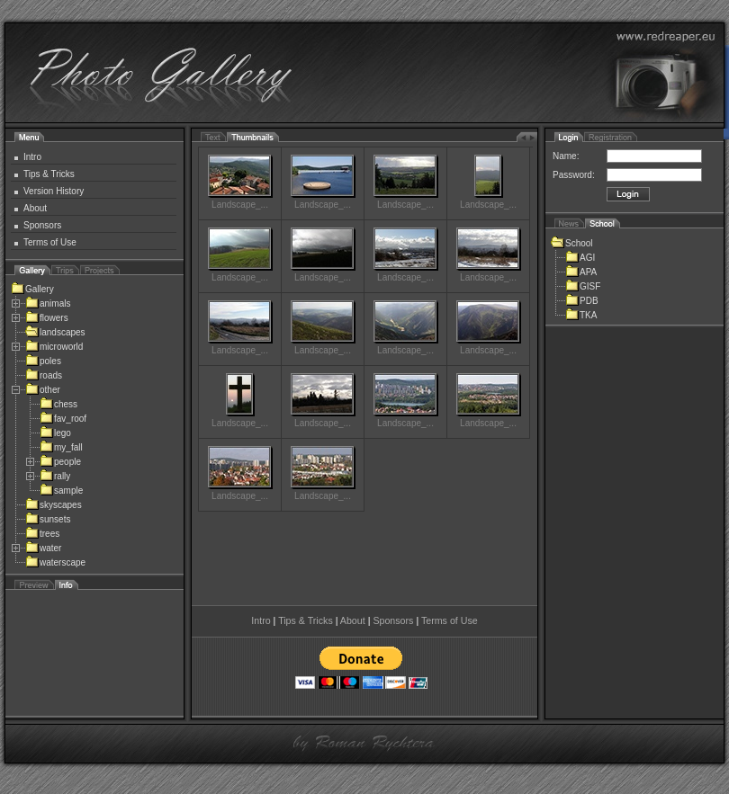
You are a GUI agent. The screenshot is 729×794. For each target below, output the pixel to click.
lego (55, 433)
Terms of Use (49, 242)
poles (43, 361)
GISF (582, 286)
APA (581, 272)
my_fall (61, 447)
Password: (574, 175)
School (572, 243)
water (43, 548)
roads (43, 375)
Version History (53, 191)
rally (55, 476)
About (35, 208)
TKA (581, 315)
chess (58, 404)
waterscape (55, 562)
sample (61, 490)
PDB (581, 301)
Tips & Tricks (49, 174)
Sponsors (42, 225)
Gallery (32, 289)
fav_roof (63, 419)
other (42, 390)
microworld (54, 347)
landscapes (55, 332)
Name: (566, 156)
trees (42, 534)
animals (47, 303)
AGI (580, 258)
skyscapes (53, 505)
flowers (46, 318)
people (60, 462)
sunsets (47, 519)
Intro (32, 157)
